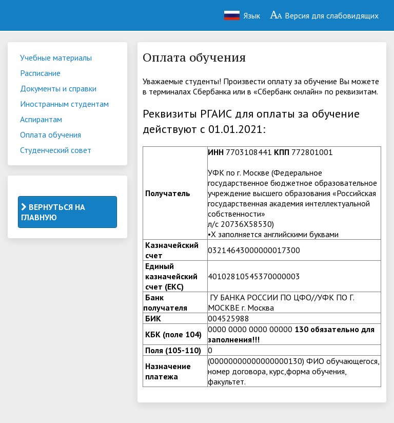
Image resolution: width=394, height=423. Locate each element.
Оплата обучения (50, 134)
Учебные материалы (56, 57)
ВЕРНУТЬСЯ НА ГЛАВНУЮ (53, 212)
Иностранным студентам (64, 104)
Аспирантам (41, 119)
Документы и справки (58, 88)
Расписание (40, 73)
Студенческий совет (55, 150)
